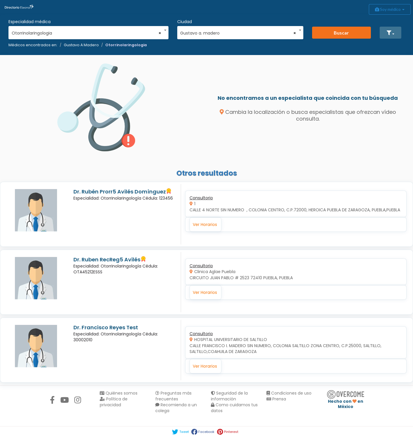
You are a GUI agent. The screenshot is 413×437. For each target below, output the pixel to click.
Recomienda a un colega (176, 408)
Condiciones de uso (289, 393)
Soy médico (390, 9)
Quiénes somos (118, 393)
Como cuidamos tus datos (234, 408)
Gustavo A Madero (81, 44)
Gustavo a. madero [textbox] (238, 33)
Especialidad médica (29, 22)
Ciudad (184, 22)
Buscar (341, 32)
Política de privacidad (114, 402)
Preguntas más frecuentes (173, 396)
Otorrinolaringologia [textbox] (86, 33)
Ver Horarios (205, 224)
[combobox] (86, 32)
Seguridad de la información (229, 396)
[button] (390, 33)
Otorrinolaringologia (126, 44)
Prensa (276, 399)
